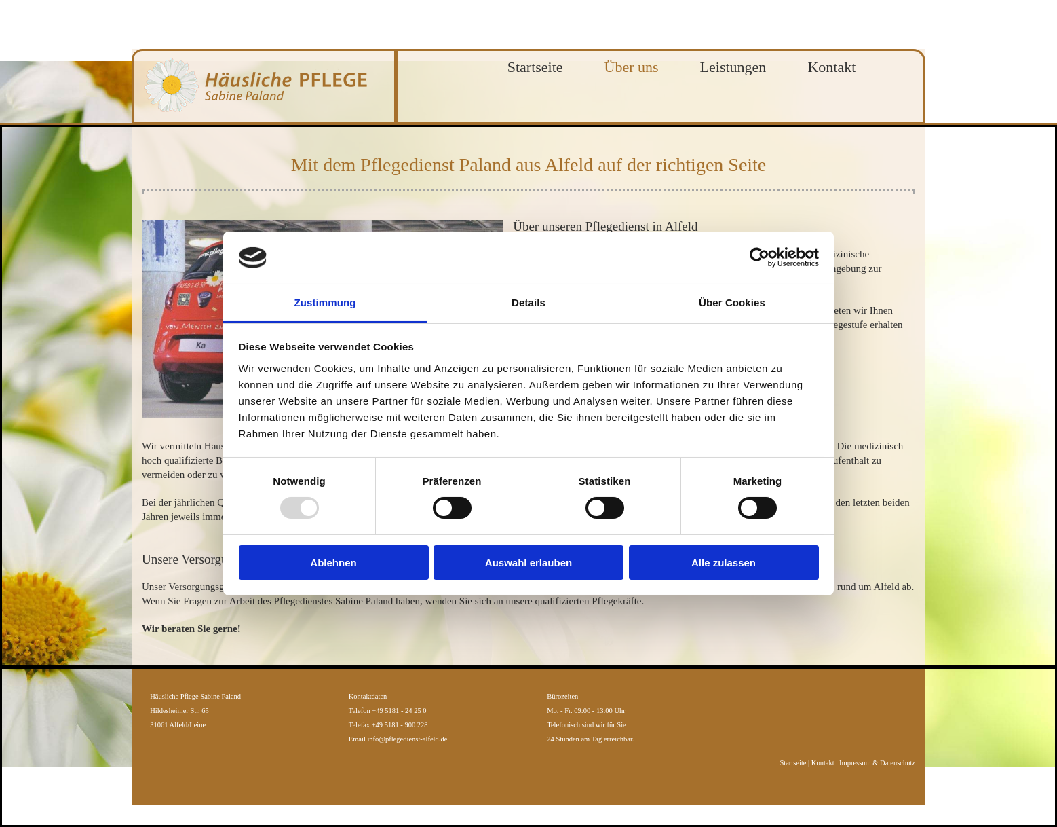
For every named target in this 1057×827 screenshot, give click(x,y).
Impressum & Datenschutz (877, 763)
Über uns (631, 66)
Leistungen (733, 66)
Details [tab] (528, 302)
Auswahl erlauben (528, 562)
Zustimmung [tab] (325, 302)
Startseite (535, 66)
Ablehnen (333, 562)
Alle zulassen (723, 562)
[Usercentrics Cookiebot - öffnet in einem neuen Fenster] (759, 257)
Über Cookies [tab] (732, 302)
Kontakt (831, 66)
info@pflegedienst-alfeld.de (407, 739)
